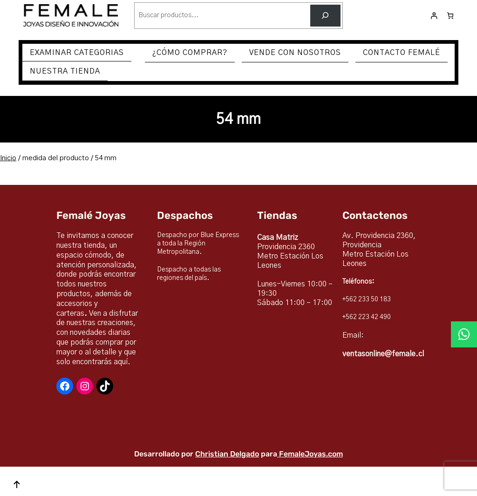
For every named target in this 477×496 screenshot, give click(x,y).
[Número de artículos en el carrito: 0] (450, 15)
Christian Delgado (227, 453)
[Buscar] (325, 16)
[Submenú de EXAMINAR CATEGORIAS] (135, 53)
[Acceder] (434, 15)
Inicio (8, 158)
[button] (464, 334)
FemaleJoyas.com (311, 453)
